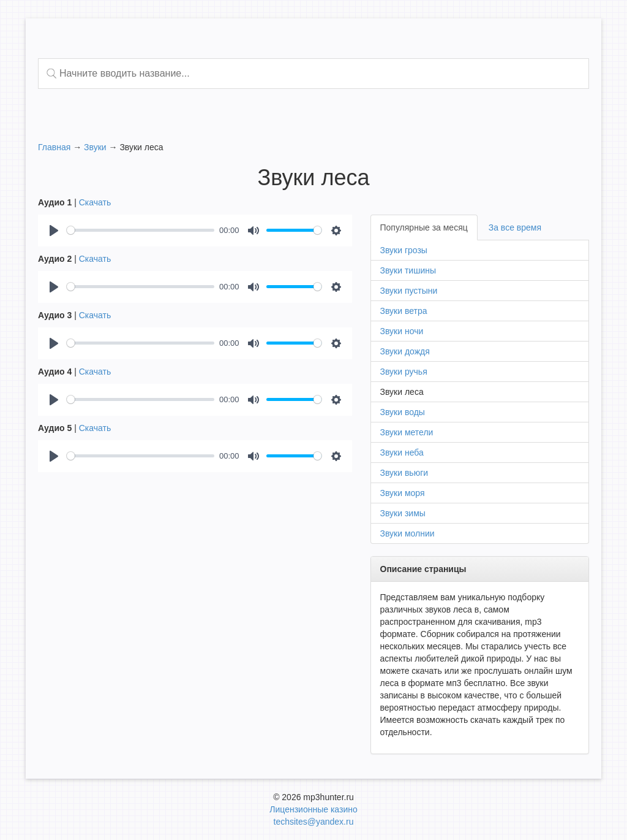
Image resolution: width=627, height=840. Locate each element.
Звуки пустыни (409, 291)
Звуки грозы (403, 250)
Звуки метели (407, 432)
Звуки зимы (403, 513)
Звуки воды (402, 412)
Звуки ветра (403, 311)
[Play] (54, 230)
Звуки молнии (407, 533)
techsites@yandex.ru (314, 822)
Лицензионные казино (313, 809)
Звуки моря (402, 493)
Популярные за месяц (424, 227)
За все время (515, 227)
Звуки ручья (403, 371)
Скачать (95, 202)
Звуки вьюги (404, 473)
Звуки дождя (405, 351)
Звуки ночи (402, 331)
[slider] (140, 230)
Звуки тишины (408, 270)
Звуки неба (402, 452)
